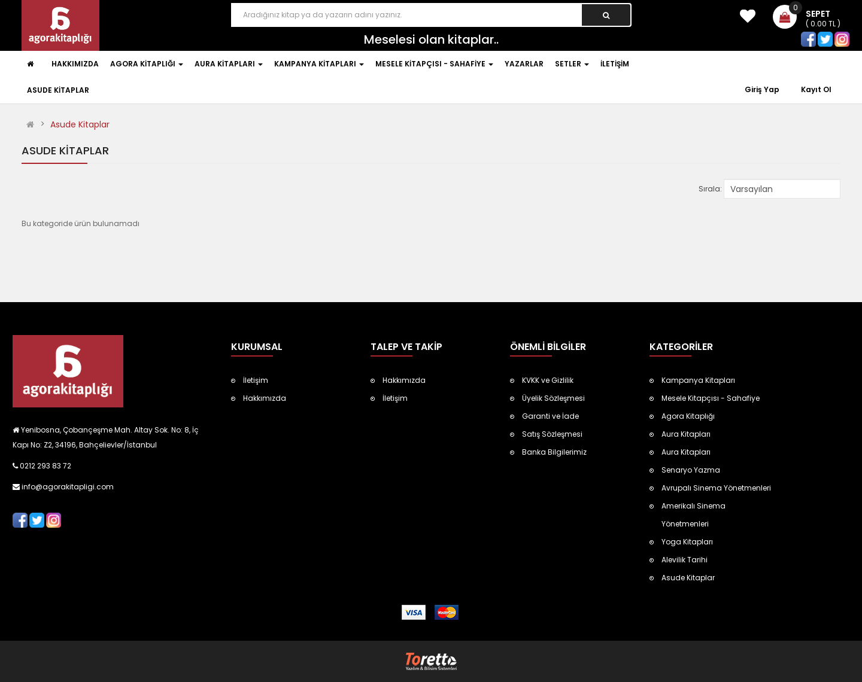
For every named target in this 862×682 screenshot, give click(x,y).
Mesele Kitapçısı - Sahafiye (710, 398)
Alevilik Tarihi (684, 560)
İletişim (255, 380)
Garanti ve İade (550, 416)
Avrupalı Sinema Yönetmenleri (716, 488)
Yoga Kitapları (687, 542)
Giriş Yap (763, 89)
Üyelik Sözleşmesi (553, 398)
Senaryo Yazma (690, 470)
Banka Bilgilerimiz (554, 452)
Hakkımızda (264, 398)
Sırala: (710, 189)
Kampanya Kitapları (698, 380)
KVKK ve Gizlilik (547, 380)
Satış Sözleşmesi (552, 434)
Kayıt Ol (816, 89)
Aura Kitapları (686, 434)
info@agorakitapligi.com (67, 487)
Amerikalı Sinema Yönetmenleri (693, 515)
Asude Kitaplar (80, 124)
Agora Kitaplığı (688, 416)
